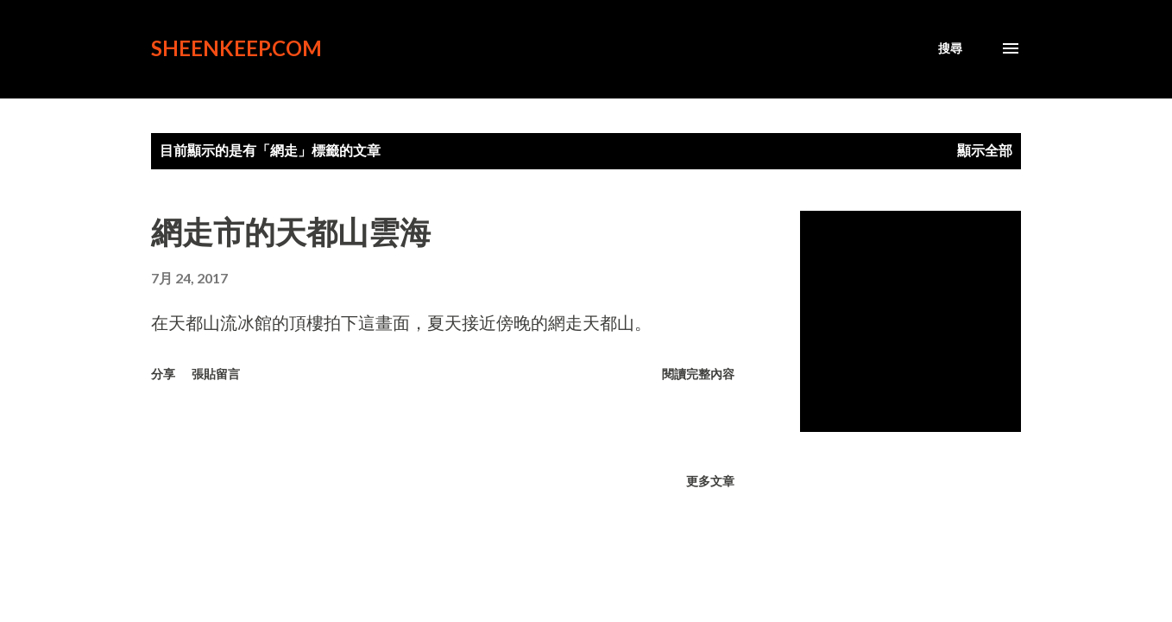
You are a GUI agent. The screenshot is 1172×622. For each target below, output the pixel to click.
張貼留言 (216, 373)
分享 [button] (163, 373)
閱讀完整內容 (698, 373)
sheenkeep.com (236, 47)
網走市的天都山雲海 (291, 232)
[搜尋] (950, 48)
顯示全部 (984, 150)
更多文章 (710, 480)
